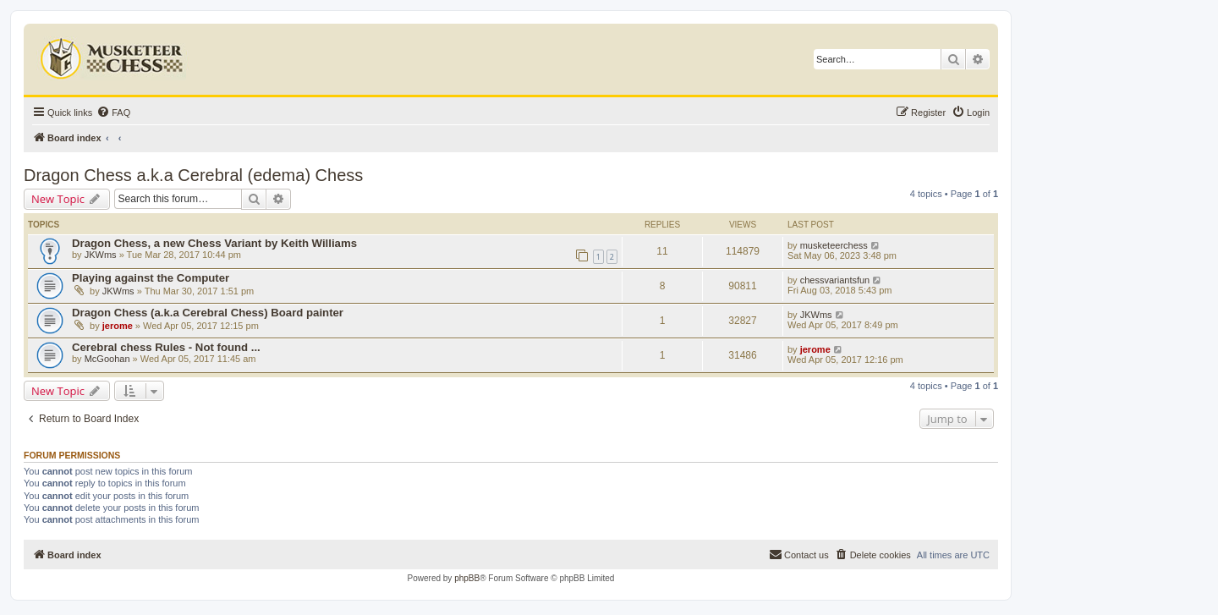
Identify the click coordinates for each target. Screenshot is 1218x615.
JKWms (101, 255)
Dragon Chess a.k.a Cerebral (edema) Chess (193, 175)
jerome (117, 326)
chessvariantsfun (835, 280)
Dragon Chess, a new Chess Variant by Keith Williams (214, 243)
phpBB (467, 578)
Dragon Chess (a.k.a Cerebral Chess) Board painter (207, 312)
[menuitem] (113, 112)
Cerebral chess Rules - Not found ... (166, 347)
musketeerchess (834, 245)
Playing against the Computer (150, 278)
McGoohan (107, 359)
